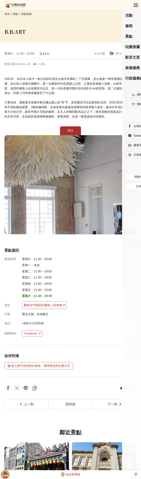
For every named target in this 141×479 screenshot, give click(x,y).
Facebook (32, 333)
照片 (70, 130)
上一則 (26, 404)
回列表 (70, 404)
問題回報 (127, 388)
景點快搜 (26, 13)
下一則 (114, 404)
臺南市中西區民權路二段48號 (44, 305)
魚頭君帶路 (70, 475)
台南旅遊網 (15, 5)
